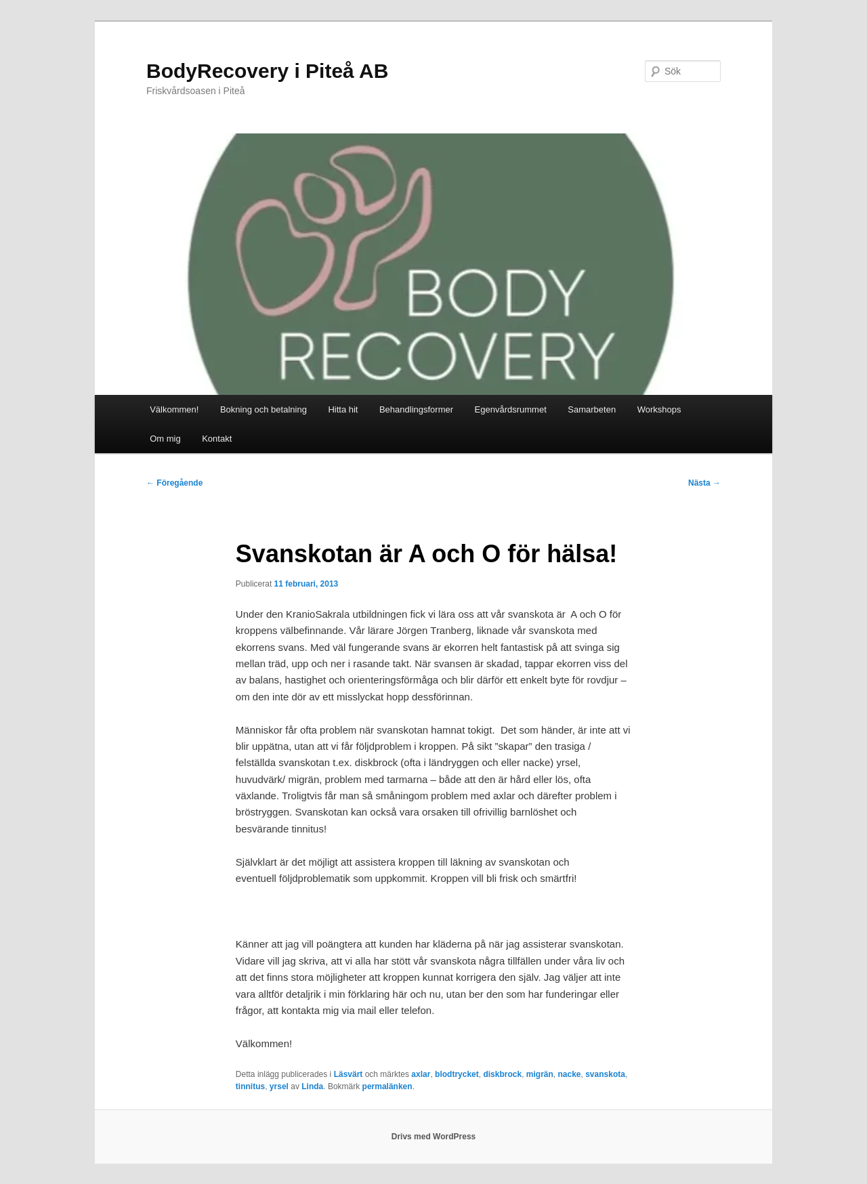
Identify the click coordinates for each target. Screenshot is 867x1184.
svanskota (605, 1074)
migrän (539, 1074)
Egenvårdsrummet (511, 409)
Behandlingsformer (416, 409)
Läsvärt (348, 1074)
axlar (420, 1074)
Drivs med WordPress (434, 1136)
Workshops (659, 409)
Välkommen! (174, 409)
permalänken (387, 1086)
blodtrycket (457, 1074)
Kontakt (217, 439)
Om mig (165, 439)
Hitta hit (343, 409)
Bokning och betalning (263, 409)
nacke (568, 1074)
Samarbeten (592, 409)
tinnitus (250, 1086)
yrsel (279, 1086)
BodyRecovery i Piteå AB (267, 71)
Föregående (174, 483)
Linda (312, 1086)
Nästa (704, 483)
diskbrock (502, 1074)
